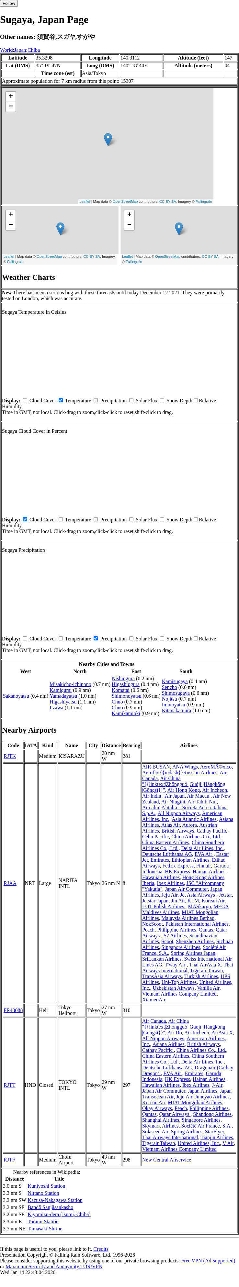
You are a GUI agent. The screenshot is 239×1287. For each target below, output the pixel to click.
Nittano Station (43, 1193)
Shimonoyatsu (127, 696)
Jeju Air (170, 895)
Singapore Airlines (181, 947)
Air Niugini (173, 801)
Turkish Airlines (201, 976)
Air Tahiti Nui (202, 801)
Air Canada (154, 1021)
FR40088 (13, 1010)
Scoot (167, 941)
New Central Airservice (166, 1159)
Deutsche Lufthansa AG (167, 854)
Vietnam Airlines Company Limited (179, 994)
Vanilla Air (208, 988)
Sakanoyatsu (16, 696)
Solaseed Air (155, 1131)
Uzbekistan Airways (174, 988)
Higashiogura (126, 684)
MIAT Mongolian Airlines (195, 1102)
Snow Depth (179, 400)
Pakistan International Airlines (197, 924)
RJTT (9, 1085)
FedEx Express (177, 865)
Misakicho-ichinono (70, 684)
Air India (152, 796)
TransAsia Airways (162, 976)
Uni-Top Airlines (179, 982)
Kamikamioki (126, 713)
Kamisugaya (175, 681)
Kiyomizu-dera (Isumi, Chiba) (59, 1214)
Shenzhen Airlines (195, 941)
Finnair (203, 865)
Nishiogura (123, 678)
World (6, 50)
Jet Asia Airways (198, 895)
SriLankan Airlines (161, 959)
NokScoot (152, 924)
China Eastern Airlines (165, 842)
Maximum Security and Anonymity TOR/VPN (54, 1266)
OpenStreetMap (125, 201)
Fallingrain (204, 201)
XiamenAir (153, 999)
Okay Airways (157, 1108)
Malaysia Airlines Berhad (188, 918)
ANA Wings (185, 766)
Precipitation (113, 400)
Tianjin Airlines (216, 1137)
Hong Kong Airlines (203, 877)
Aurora (189, 825)
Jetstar (225, 895)
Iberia (148, 883)
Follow (9, 3)
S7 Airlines (175, 935)
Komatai (121, 690)
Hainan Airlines (209, 871)
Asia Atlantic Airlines (194, 819)
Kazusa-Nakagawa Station (55, 1200)
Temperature (78, 400)
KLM (193, 900)
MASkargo (199, 906)
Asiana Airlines (169, 1044)
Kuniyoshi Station (46, 1186)
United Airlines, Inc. (199, 1143)
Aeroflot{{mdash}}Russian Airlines (179, 772)
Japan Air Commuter (186, 889)
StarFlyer (214, 1131)
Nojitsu (169, 699)
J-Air (217, 1085)
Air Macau (199, 796)
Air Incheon (214, 790)
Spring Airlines (186, 1131)
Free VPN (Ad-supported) (208, 1260)
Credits (100, 1249)
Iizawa (56, 707)
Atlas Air (170, 825)
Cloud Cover (42, 400)
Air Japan (175, 796)
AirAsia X (222, 1032)
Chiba (34, 50)
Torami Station (43, 1221)
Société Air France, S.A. (206, 1126)
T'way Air (176, 964)
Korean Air (212, 900)
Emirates (160, 860)
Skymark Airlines (160, 1126)
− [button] (11, 107)
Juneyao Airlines (212, 1096)
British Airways (178, 831)
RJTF (9, 1159)
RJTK (10, 756)
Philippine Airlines (176, 930)
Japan (20, 50)
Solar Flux (146, 400)
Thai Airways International (170, 1137)
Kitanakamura (176, 710)
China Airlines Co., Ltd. (196, 836)
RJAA (10, 883)
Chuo (117, 701)
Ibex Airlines (170, 883)
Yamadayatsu (63, 696)
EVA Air (204, 854)
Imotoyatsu (173, 704)
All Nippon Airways (179, 813)
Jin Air (178, 900)
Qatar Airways (175, 1114)
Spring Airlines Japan (193, 953)
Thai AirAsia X (205, 964)
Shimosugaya (176, 693)
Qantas (206, 930)
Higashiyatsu (63, 701)
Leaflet (85, 201)
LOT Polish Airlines (164, 906)
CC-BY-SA (167, 201)
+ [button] (11, 97)
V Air (228, 1143)
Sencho (169, 687)
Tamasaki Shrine (45, 1228)
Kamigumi (61, 690)
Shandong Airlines (212, 1114)
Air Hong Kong (183, 790)
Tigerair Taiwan (206, 970)
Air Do (174, 1032)
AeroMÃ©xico (216, 766)
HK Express (177, 871)
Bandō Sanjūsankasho (50, 1207)
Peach (148, 930)
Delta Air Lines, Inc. (202, 848)
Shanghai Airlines (160, 1120)
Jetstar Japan (155, 900)
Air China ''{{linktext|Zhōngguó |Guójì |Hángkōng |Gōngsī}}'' (183, 784)
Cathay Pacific (213, 831)
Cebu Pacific (155, 836)
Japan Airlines (202, 1091)
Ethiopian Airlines (191, 860)
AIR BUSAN (156, 766)
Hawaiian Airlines (161, 877)
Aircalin (150, 807)
